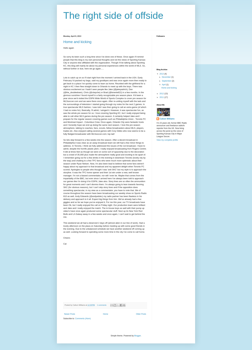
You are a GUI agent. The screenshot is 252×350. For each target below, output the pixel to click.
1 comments (101, 305)
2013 (162, 74)
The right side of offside (113, 15)
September (167, 81)
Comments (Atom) (83, 318)
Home (105, 314)
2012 (162, 93)
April (164, 84)
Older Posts (141, 314)
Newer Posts (69, 314)
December (166, 77)
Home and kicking (77, 42)
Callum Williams (167, 119)
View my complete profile (167, 140)
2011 (162, 97)
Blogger (137, 336)
